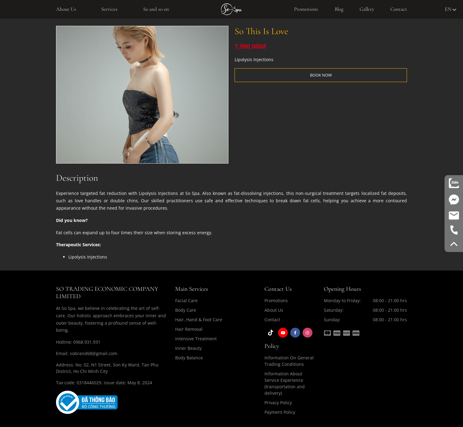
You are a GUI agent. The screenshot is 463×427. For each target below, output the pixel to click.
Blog (339, 9)
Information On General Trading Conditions (289, 361)
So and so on (156, 9)
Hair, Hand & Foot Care (198, 319)
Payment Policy (279, 412)
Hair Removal (189, 329)
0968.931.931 (86, 342)
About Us (66, 9)
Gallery (367, 9)
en (450, 9)
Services (109, 9)
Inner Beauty (188, 348)
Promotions (306, 9)
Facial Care (186, 300)
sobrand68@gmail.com (93, 353)
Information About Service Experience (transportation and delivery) (284, 383)
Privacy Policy (278, 402)
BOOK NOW (321, 75)
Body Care (185, 310)
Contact (398, 9)
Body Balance (189, 358)
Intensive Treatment (196, 339)
